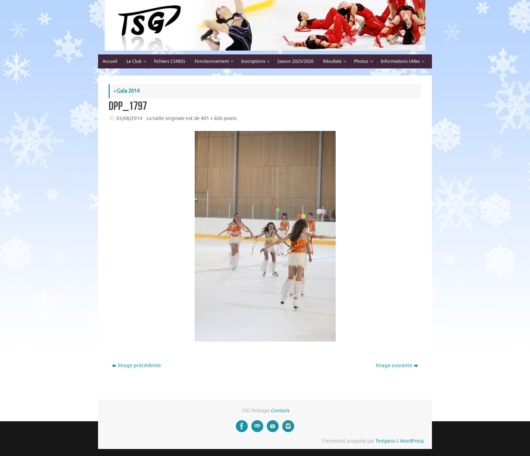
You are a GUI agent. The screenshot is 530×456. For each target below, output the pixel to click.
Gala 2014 (126, 91)
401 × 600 (211, 118)
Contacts (280, 411)
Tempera (385, 441)
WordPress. (412, 441)
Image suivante (397, 365)
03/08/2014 (129, 118)
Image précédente (136, 365)
